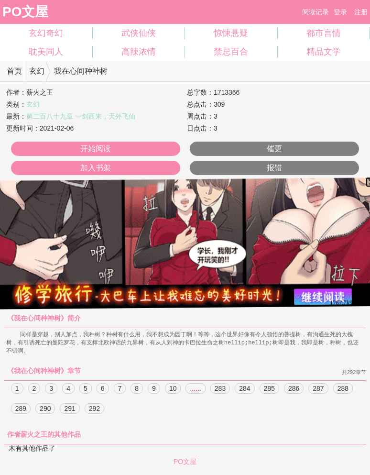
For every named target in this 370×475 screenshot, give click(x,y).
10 (173, 390)
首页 (14, 71)
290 (45, 410)
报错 (274, 168)
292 (94, 410)
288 (342, 390)
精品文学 (323, 51)
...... (195, 390)
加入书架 (95, 168)
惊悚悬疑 (231, 33)
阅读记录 (315, 12)
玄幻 (36, 71)
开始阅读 (95, 148)
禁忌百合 (231, 51)
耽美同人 (46, 51)
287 (318, 390)
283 (220, 390)
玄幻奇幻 (46, 33)
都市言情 (323, 33)
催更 (274, 148)
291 (69, 410)
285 (269, 390)
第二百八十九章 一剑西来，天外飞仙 (80, 116)
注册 (361, 12)
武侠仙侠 (138, 33)
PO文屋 (25, 11)
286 (293, 390)
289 (20, 410)
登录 (340, 12)
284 (244, 390)
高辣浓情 (138, 51)
